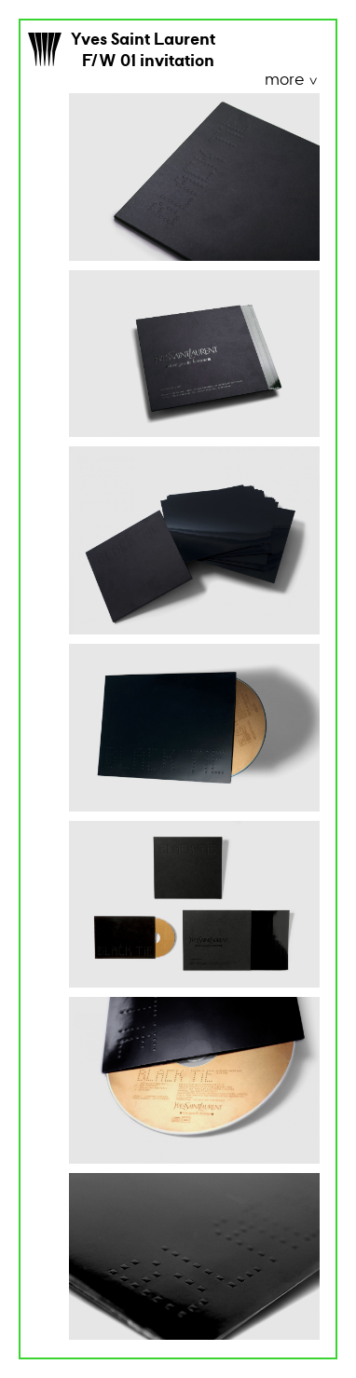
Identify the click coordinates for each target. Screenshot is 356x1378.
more (286, 81)
